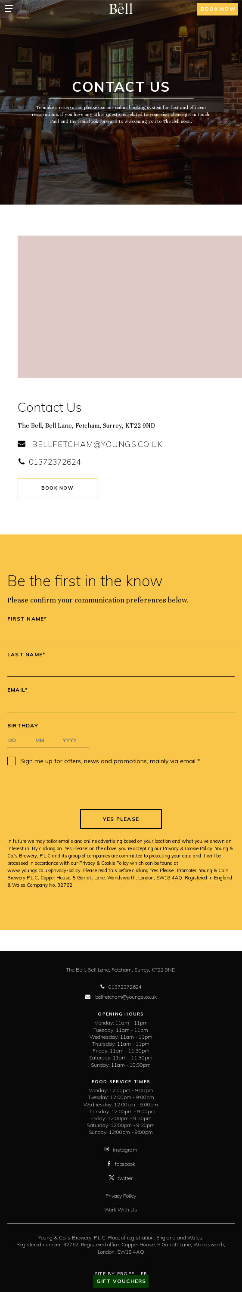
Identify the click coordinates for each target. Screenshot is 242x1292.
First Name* (27, 618)
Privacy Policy (120, 1196)
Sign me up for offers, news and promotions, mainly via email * (110, 761)
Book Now (57, 488)
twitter (121, 1178)
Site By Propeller (121, 1273)
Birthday (22, 725)
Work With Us (120, 1209)
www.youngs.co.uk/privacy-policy (44, 870)
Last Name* (26, 654)
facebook (120, 1164)
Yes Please (121, 819)
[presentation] (121, 787)
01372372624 (49, 462)
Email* (17, 690)
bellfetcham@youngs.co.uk (90, 444)
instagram (120, 1149)
